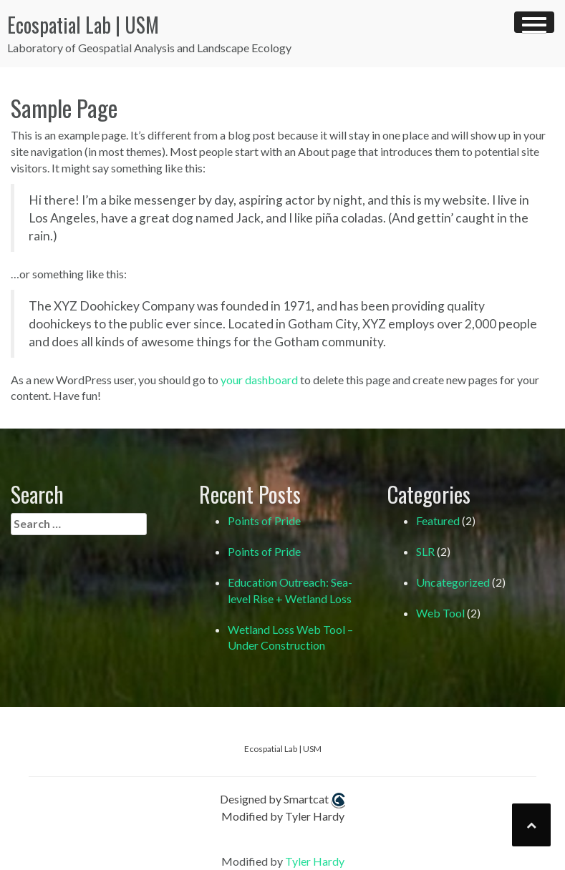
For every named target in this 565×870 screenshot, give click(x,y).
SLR (425, 551)
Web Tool (440, 613)
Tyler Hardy (314, 861)
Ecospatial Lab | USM (83, 24)
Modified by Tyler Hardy (282, 816)
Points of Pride (264, 520)
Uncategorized (453, 582)
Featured (438, 520)
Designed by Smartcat (282, 800)
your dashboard (259, 379)
